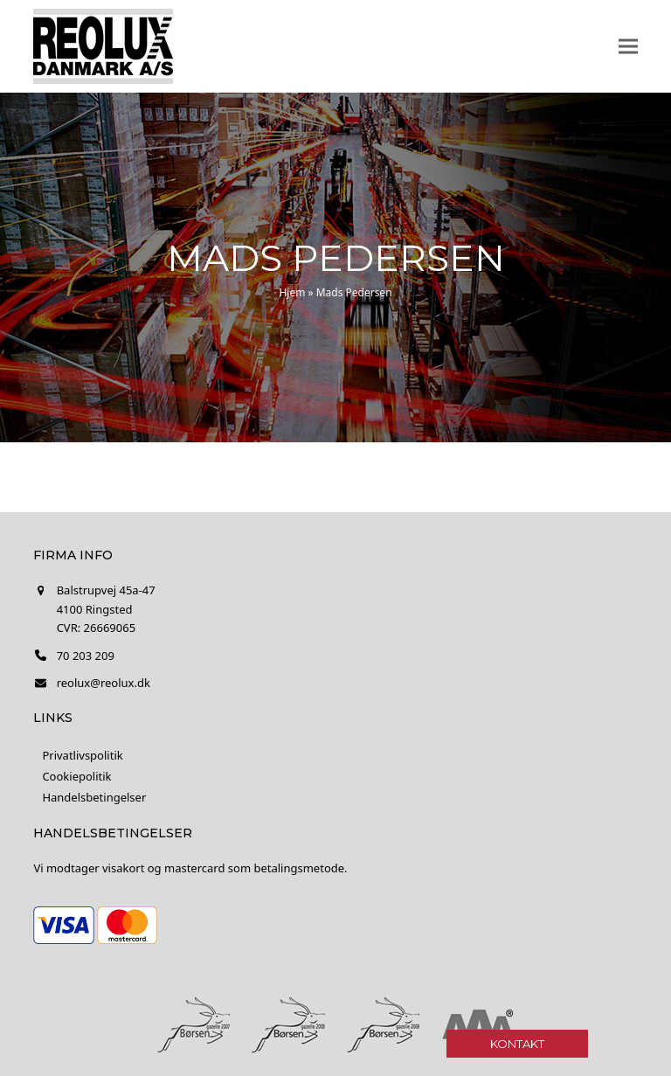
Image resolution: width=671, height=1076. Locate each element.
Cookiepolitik (76, 776)
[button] (628, 46)
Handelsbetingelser (94, 797)
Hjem (292, 292)
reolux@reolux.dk (103, 683)
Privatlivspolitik (82, 755)
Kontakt (517, 1044)
